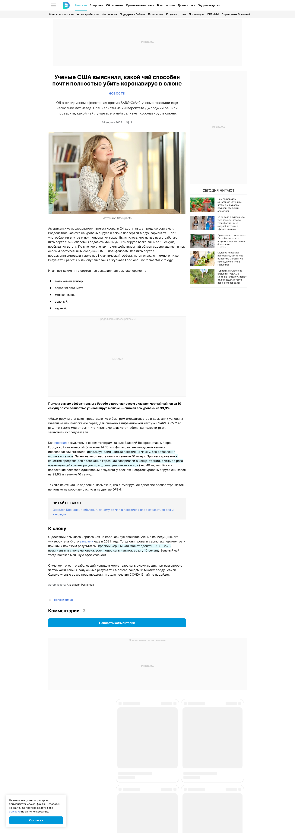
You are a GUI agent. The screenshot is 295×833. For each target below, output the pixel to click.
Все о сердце (166, 5)
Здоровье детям (209, 5)
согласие (15, 811)
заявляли (86, 542)
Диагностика (186, 5)
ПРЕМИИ (213, 14)
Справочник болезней (236, 14)
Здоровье (96, 5)
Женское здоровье (61, 14)
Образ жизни (114, 5)
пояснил (60, 443)
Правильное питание (140, 5)
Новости (81, 5)
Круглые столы (176, 14)
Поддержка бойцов (132, 14)
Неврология (109, 14)
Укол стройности (88, 14)
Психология (155, 14)
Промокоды (196, 14)
